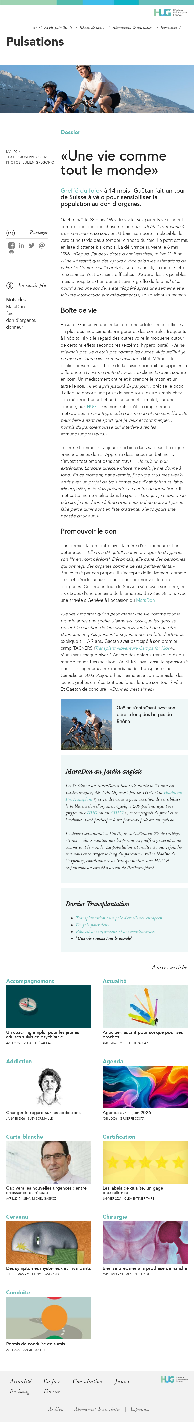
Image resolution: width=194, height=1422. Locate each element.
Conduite (18, 1292)
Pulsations (35, 41)
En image (20, 1391)
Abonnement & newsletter (132, 27)
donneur (14, 327)
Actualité (115, 981)
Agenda (113, 1061)
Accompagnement (30, 981)
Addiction (19, 1061)
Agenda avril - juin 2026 (127, 1112)
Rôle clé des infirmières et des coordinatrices (115, 931)
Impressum (169, 27)
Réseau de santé (92, 27)
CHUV (119, 813)
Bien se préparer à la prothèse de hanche (145, 1268)
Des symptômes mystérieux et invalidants (48, 1268)
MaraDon (145, 600)
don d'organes (21, 320)
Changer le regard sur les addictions (43, 1112)
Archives (56, 1409)
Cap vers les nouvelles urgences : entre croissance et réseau (46, 1190)
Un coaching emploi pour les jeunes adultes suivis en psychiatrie (42, 1034)
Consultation (87, 1381)
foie (10, 313)
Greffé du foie (81, 190)
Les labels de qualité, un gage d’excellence (133, 1190)
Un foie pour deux (92, 925)
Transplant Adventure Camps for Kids (134, 648)
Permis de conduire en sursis (35, 1343)
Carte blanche (24, 1136)
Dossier (70, 132)
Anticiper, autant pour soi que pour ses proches (143, 1034)
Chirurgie (115, 1216)
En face (51, 1381)
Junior (122, 1381)
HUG (92, 406)
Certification (119, 1136)
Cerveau (17, 1216)
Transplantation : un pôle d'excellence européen (119, 918)
